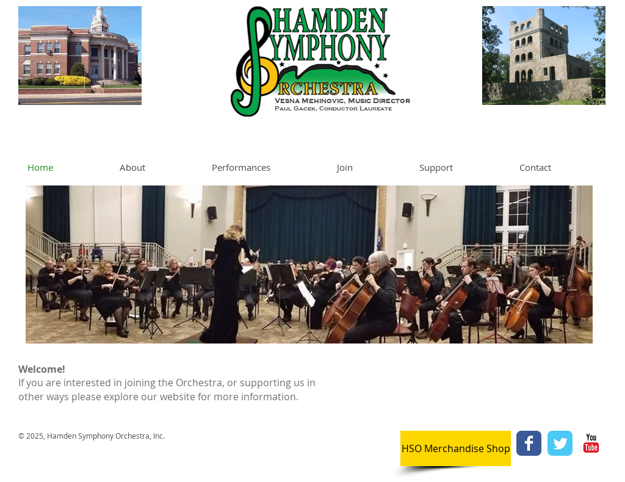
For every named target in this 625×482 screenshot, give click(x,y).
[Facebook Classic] (528, 443)
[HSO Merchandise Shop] (455, 448)
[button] (156, 167)
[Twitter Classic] (560, 443)
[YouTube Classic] (591, 443)
